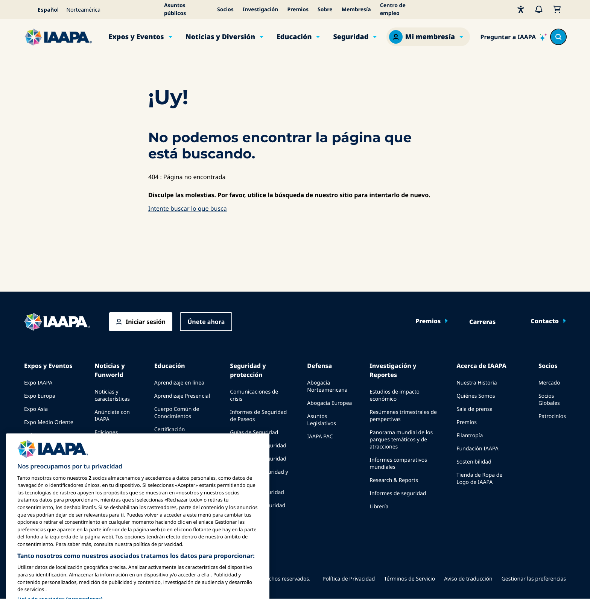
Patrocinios (552, 416)
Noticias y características (112, 395)
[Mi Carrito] (557, 9)
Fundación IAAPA (477, 448)
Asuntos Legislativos (321, 420)
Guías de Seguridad (254, 432)
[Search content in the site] (558, 36)
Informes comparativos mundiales (398, 463)
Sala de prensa (474, 409)
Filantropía (469, 435)
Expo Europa (39, 396)
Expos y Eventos (136, 36)
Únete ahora (206, 322)
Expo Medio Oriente (48, 422)
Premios (298, 9)
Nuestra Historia (476, 382)
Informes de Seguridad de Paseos (258, 416)
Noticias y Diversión (220, 36)
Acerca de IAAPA (481, 366)
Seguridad (350, 36)
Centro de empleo (393, 9)
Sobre (325, 9)
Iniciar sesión (146, 322)
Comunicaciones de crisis (254, 395)
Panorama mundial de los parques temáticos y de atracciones (401, 439)
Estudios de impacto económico (395, 395)
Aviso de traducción (468, 578)
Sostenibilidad (473, 461)
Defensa (319, 366)
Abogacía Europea (329, 403)
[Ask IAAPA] (514, 36)
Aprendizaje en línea (179, 382)
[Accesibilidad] (521, 9)
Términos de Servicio (409, 578)
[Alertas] (539, 9)
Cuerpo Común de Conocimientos (176, 413)
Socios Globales (549, 399)
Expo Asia (36, 409)
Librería (379, 506)
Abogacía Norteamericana (327, 386)
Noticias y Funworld (109, 370)
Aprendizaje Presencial (182, 396)
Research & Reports (394, 480)
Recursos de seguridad (258, 445)
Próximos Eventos (46, 435)
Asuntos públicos (175, 9)
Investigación (260, 9)
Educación (294, 36)
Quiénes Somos (475, 396)
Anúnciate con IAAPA (112, 416)
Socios (225, 9)
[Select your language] (43, 9)
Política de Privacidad (348, 578)
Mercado (549, 382)
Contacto (545, 321)
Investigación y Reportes (393, 370)
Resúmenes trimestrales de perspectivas (403, 416)
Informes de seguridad (398, 493)
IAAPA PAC (320, 436)
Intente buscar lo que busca (187, 208)
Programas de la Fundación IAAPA (175, 446)
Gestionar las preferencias (534, 578)
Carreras (482, 321)
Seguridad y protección (248, 370)
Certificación (169, 429)
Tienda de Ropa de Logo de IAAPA (479, 478)
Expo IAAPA (38, 382)
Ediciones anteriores (107, 436)
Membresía (356, 9)
